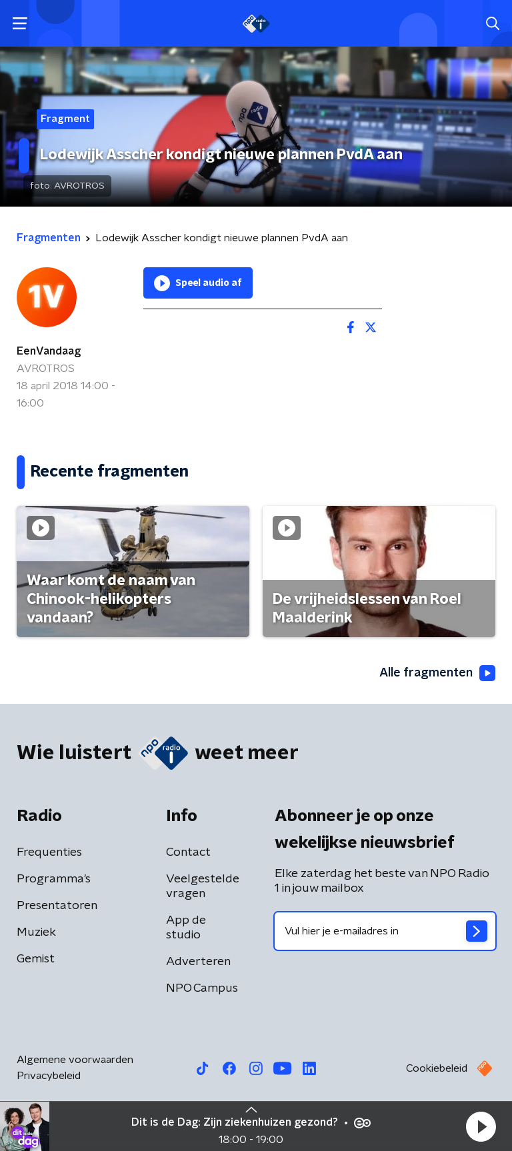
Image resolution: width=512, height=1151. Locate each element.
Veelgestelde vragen (202, 886)
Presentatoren (57, 906)
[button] (480, 1126)
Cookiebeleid (436, 1068)
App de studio (186, 927)
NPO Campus (202, 988)
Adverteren (198, 962)
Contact (188, 852)
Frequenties (49, 852)
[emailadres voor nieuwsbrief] (385, 931)
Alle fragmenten (437, 673)
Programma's (54, 879)
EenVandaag (49, 351)
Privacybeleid (49, 1075)
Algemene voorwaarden (75, 1059)
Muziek (36, 932)
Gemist (36, 959)
